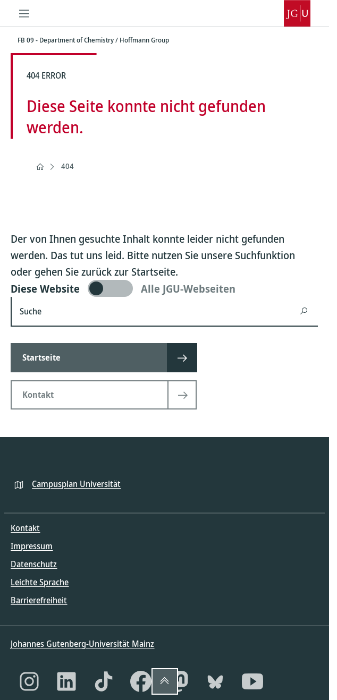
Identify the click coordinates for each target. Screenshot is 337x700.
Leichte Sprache (40, 582)
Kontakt (25, 528)
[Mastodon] (178, 681)
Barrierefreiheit (39, 600)
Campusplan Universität (76, 484)
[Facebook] (140, 681)
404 (67, 166)
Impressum (32, 546)
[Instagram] (29, 681)
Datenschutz (34, 564)
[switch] (164, 288)
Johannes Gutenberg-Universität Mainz (82, 644)
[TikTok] (103, 681)
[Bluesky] (215, 681)
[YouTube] (252, 681)
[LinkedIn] (66, 681)
